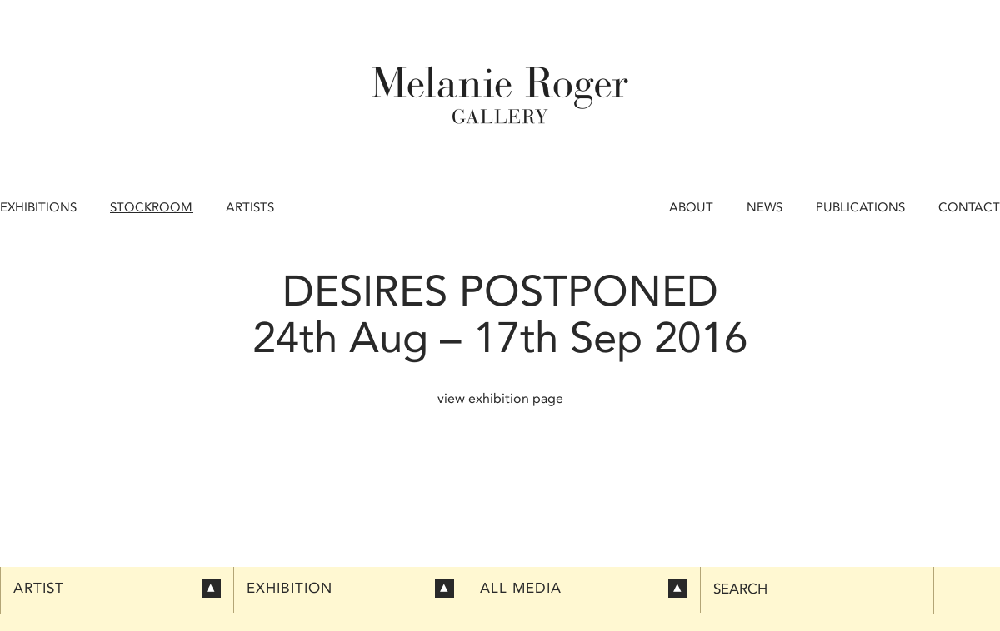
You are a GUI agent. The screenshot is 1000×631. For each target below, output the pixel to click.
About (691, 207)
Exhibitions (38, 207)
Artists (250, 207)
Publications (860, 207)
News (764, 207)
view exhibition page (500, 398)
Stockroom (151, 207)
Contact (969, 207)
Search (740, 589)
